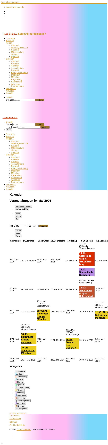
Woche (18, 216)
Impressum (15, 415)
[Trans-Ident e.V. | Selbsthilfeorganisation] (17, 31)
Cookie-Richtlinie (17, 425)
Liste (22, 209)
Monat (18, 214)
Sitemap (13, 422)
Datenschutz (15, 419)
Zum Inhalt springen (10, 2)
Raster (23, 206)
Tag (17, 219)
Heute (18, 233)
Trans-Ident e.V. (24, 430)
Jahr (29, 226)
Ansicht (18, 413)
